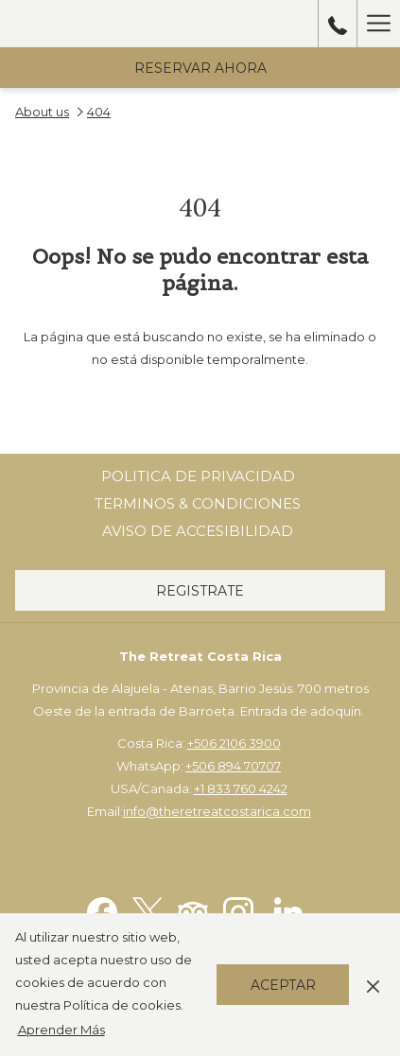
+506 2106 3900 (234, 743)
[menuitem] (198, 476)
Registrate (200, 590)
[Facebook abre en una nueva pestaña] (102, 910)
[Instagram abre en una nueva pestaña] (238, 910)
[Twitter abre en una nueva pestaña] (147, 910)
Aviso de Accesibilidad (197, 531)
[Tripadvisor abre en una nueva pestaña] (193, 910)
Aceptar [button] (283, 985)
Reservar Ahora (200, 68)
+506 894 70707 (233, 765)
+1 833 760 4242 (240, 788)
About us (42, 111)
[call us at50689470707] (337, 23)
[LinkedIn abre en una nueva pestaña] (288, 910)
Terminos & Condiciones (198, 503)
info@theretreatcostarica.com (217, 811)
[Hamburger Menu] (378, 23)
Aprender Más (61, 1029)
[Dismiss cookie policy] (373, 984)
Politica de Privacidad (198, 476)
